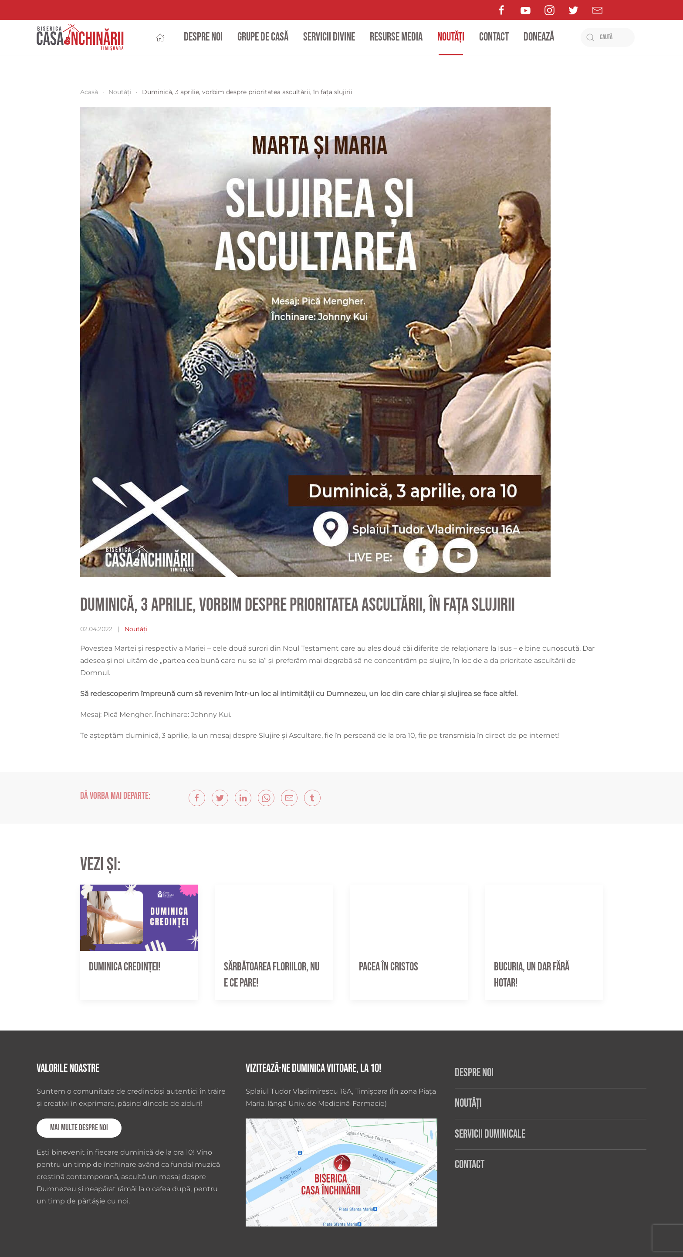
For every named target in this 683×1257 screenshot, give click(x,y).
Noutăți (450, 37)
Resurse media (396, 37)
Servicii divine (329, 37)
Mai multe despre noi (79, 1128)
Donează (539, 37)
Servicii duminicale (490, 1134)
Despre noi (203, 37)
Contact (494, 37)
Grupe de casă (262, 37)
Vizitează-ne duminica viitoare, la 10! (313, 1068)
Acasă (89, 92)
